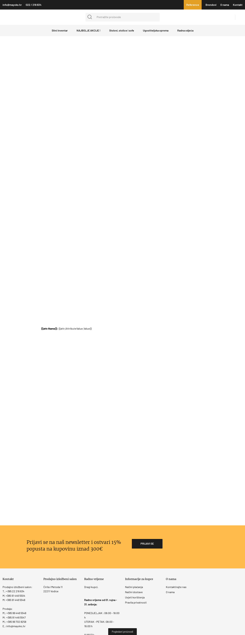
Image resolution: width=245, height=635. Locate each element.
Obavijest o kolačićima (161, 313)
